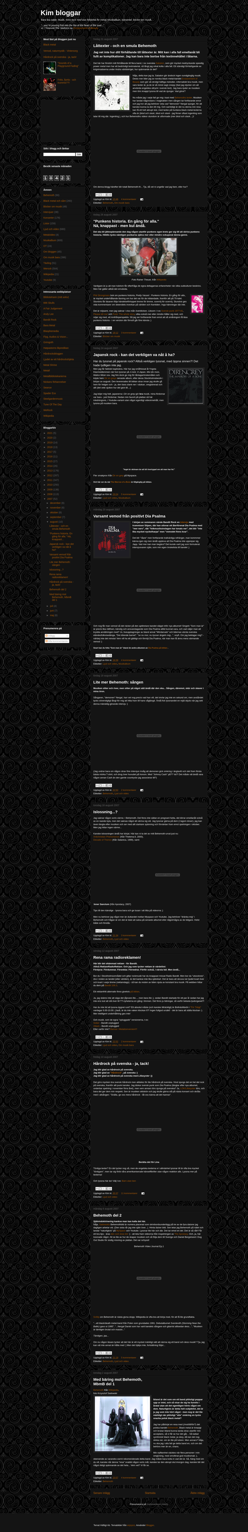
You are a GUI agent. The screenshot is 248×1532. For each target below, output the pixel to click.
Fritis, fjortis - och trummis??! (67, 81)
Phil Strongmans (101, 295)
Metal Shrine (50, 365)
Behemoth (108, 203)
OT (45, 246)
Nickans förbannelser (54, 382)
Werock (47, 268)
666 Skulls (49, 302)
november (55, 507)
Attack (96, 1026)
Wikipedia (161, 279)
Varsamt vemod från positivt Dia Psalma (129, 516)
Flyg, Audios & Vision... (55, 336)
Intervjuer (48, 212)
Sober (96, 1023)
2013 (50, 470)
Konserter (48, 217)
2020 (50, 437)
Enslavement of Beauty (85, 28)
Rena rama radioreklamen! (117, 957)
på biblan (135, 991)
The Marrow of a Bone (121, 482)
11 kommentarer (129, 1193)
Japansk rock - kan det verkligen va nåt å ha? (134, 355)
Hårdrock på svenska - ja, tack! (121, 1063)
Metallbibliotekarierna (54, 376)
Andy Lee (48, 314)
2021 (50, 433)
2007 (50, 498)
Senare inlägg (101, 1493)
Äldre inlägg (197, 1493)
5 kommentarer (128, 494)
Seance (47, 387)
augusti (54, 521)
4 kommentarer (128, 199)
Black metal (49, 44)
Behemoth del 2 (107, 1215)
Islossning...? (105, 812)
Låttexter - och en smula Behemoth (125, 46)
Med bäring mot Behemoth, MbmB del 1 (60, 597)
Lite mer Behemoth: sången (118, 682)
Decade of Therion (102, 840)
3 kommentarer (128, 332)
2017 (50, 451)
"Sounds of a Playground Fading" (68, 64)
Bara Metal (49, 325)
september (56, 517)
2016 (50, 456)
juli (52, 606)
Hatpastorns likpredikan (56, 348)
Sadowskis (104, 1224)
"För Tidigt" (195, 1007)
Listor (46, 223)
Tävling (47, 263)
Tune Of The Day (52, 404)
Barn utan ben (129, 1181)
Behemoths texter (183, 97)
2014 (50, 466)
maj (52, 615)
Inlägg (50, 635)
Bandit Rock (49, 319)
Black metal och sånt (54, 200)
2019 (50, 442)
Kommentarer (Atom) (157, 1504)
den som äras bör (119, 1234)
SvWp (96, 1317)
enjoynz (131, 1525)
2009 (50, 489)
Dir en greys (110, 378)
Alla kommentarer (56, 641)
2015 (50, 461)
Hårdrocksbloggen (53, 353)
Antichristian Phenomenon (106, 836)
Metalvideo (49, 234)
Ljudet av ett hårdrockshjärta (58, 359)
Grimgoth (48, 342)
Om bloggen (49, 251)
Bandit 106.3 (111, 985)
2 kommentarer (128, 790)
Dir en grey (118, 475)
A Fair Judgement (52, 308)
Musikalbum (124, 498)
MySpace (121, 1230)
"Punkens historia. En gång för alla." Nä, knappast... (60, 536)
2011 (50, 480)
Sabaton (160, 63)
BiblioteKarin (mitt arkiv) (56, 297)
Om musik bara (121, 203)
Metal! (46, 370)
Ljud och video (110, 498)
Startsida (150, 1493)
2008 (50, 494)
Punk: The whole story (124, 314)
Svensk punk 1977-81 (172, 311)
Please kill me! (100, 314)
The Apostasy (181, 1234)
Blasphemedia (51, 331)
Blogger (150, 1525)
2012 (50, 475)
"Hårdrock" (116, 1072)
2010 (50, 484)
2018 (50, 447)
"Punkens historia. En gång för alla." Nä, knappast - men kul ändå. (126, 223)
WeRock (48, 410)
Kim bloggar (61, 13)
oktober (54, 512)
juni (52, 610)
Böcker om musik (111, 336)
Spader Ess (49, 393)
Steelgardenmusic (53, 398)
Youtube (47, 280)
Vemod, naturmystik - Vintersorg (60, 50)
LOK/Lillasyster (187, 1088)
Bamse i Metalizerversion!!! (123, 1029)
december (55, 503)
